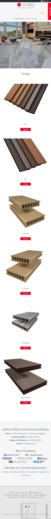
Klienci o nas (14, 493)
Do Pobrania (31, 497)
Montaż (23, 497)
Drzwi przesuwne (35, 493)
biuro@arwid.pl (19, 18)
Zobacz (25, 129)
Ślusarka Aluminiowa (12, 495)
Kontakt (41, 497)
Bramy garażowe (40, 495)
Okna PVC (23, 493)
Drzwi (24, 495)
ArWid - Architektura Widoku (39, 514)
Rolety (30, 495)
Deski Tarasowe (12, 497)
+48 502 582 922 (32, 437)
